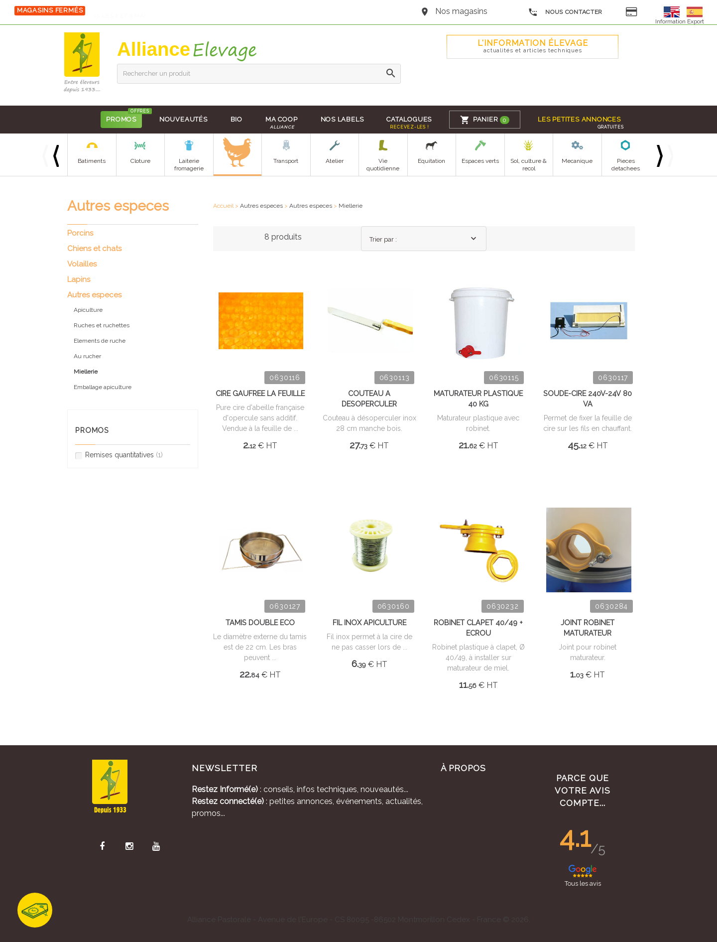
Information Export (679, 21)
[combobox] (423, 238)
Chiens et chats (94, 248)
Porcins (80, 233)
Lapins (78, 279)
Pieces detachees (625, 164)
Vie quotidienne (382, 164)
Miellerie (350, 205)
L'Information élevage (533, 46)
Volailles (82, 264)
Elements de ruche (99, 340)
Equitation (431, 160)
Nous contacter (565, 12)
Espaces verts (480, 160)
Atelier (335, 160)
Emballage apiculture (102, 387)
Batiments (92, 160)
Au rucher (87, 356)
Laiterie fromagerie (189, 164)
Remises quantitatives (119, 455)
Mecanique (577, 160)
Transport (285, 160)
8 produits (283, 237)
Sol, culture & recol (528, 164)
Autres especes (261, 205)
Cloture (140, 160)
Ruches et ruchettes (101, 325)
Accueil (223, 205)
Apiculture (88, 309)
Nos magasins (461, 11)
